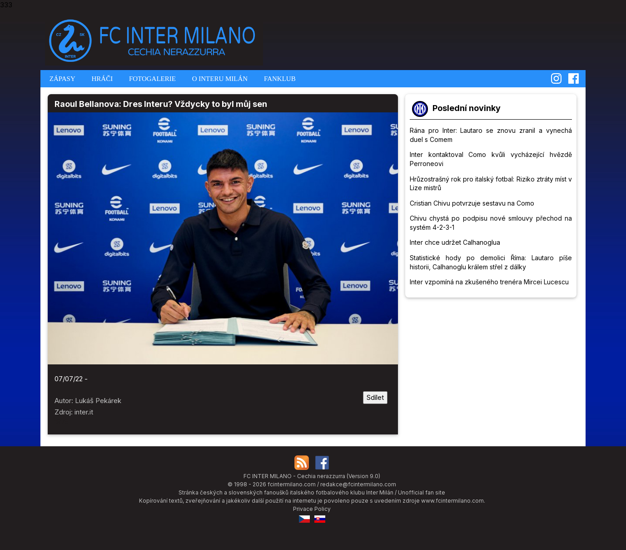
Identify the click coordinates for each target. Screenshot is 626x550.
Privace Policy (312, 508)
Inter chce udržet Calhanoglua (455, 242)
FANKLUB (278, 78)
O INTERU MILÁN (219, 78)
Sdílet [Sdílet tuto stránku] (375, 397)
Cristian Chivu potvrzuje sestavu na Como (472, 203)
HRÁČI (101, 78)
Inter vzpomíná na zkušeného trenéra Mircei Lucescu (489, 282)
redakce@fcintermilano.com (358, 484)
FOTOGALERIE (151, 78)
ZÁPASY (61, 78)
